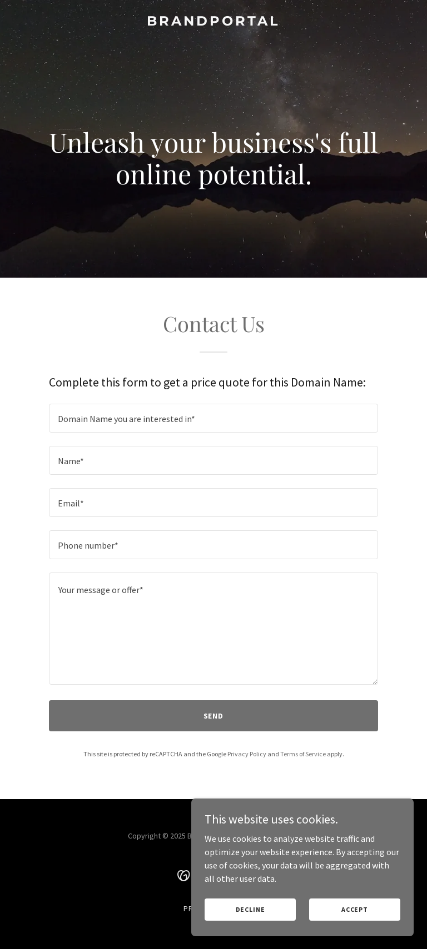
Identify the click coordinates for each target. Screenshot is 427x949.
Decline (250, 909)
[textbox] (213, 418)
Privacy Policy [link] (246, 754)
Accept (354, 909)
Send (213, 716)
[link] (213, 22)
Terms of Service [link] (303, 754)
